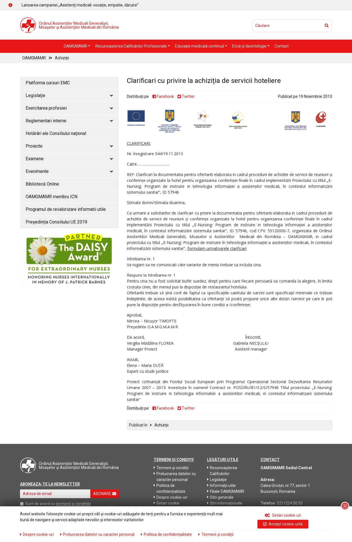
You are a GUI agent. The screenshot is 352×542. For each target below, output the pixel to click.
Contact (282, 46)
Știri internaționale (224, 503)
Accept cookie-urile (283, 524)
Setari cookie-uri (283, 515)
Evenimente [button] (69, 171)
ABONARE (104, 493)
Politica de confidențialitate (169, 488)
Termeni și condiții (171, 468)
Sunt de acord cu (40, 504)
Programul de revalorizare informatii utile (66, 209)
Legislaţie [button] (69, 95)
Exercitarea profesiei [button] (69, 108)
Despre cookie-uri (170, 497)
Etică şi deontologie (249, 46)
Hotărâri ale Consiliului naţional (56, 133)
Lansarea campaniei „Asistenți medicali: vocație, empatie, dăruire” (80, 5)
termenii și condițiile (73, 504)
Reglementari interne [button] (69, 120)
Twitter (186, 96)
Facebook (163, 96)
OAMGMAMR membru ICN (51, 196)
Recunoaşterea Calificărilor (222, 471)
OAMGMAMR (76, 46)
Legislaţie (217, 479)
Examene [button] (69, 158)
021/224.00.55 (290, 503)
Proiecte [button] (69, 146)
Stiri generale (220, 497)
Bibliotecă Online (42, 184)
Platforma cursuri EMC (48, 82)
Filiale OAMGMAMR (225, 491)
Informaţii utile (221, 485)
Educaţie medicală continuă (200, 46)
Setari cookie (167, 503)
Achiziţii (62, 58)
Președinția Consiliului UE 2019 (56, 222)
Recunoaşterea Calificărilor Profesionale (131, 46)
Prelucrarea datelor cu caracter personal (175, 476)
